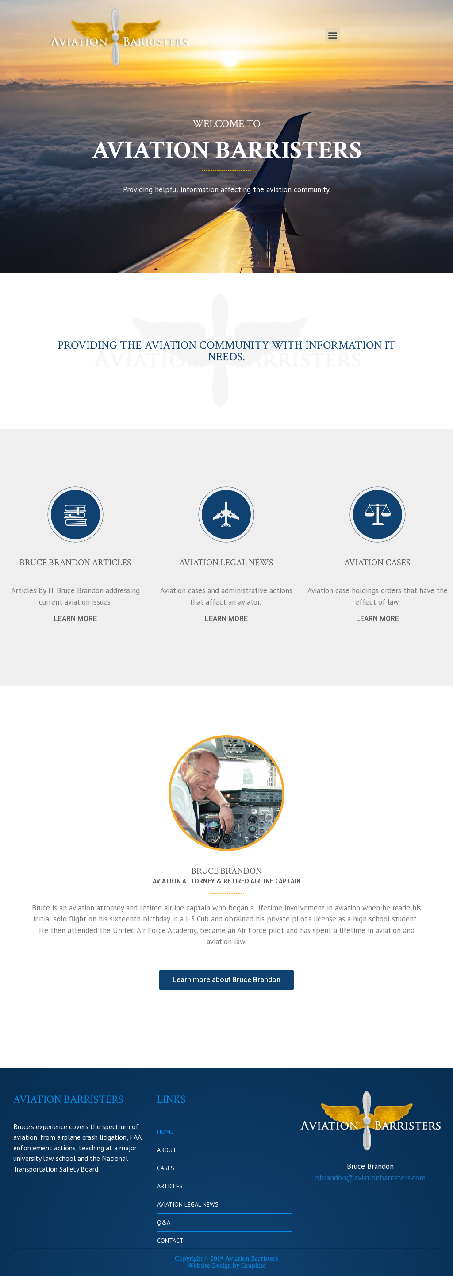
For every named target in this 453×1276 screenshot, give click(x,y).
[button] (332, 35)
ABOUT (167, 1150)
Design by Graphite (239, 1265)
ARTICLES (170, 1186)
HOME (165, 1132)
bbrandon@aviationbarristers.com (370, 1178)
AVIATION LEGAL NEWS (188, 1204)
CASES (165, 1168)
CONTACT (170, 1241)
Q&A (163, 1222)
